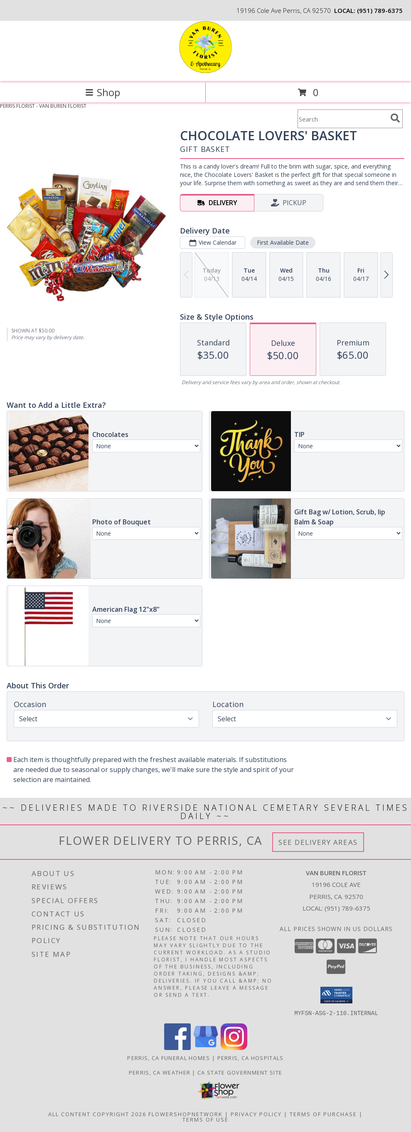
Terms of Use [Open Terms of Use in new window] (205, 1119)
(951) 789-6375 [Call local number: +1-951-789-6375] (380, 10)
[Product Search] (342, 119)
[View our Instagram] (234, 1047)
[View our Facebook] (177, 1047)
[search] (395, 118)
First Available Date (283, 242)
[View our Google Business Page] (205, 1047)
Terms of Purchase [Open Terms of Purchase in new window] (323, 1113)
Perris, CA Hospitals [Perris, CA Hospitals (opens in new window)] (250, 1057)
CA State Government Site (239, 1072)
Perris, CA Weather (159, 1072)
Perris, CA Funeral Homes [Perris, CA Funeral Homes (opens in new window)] (168, 1057)
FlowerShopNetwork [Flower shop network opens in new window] (185, 1113)
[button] (336, 995)
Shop (102, 92)
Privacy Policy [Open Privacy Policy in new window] (256, 1113)
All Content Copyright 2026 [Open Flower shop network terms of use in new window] (97, 1113)
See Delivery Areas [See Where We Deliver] (318, 842)
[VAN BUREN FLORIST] (205, 70)
